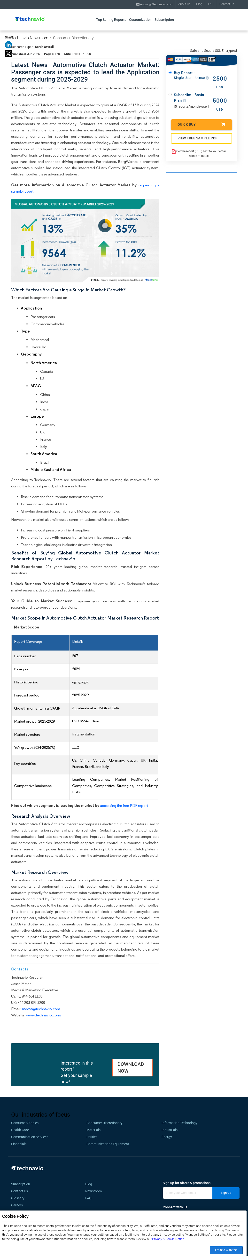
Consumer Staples (25, 1123)
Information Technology (179, 1123)
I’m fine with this (226, 1250)
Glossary (17, 1198)
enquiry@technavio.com (154, 4)
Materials (93, 1130)
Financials (18, 1144)
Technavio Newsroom (29, 38)
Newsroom (95, 1191)
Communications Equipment (107, 1144)
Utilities (91, 1137)
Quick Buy (201, 124)
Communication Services (29, 1137)
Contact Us (19, 1191)
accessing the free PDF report (124, 805)
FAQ (211, 4)
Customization (140, 20)
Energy (167, 1137)
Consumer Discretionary (73, 38)
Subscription (164, 20)
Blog (199, 4)
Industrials (170, 1130)
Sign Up (226, 1193)
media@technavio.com (41, 1008)
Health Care (20, 1130)
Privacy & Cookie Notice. (168, 1239)
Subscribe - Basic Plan (189, 98)
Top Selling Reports (111, 20)
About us (184, 4)
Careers (17, 1205)
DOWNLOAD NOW (130, 1067)
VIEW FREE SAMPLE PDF (197, 138)
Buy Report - (191, 75)
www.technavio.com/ (44, 1015)
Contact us (226, 4)
